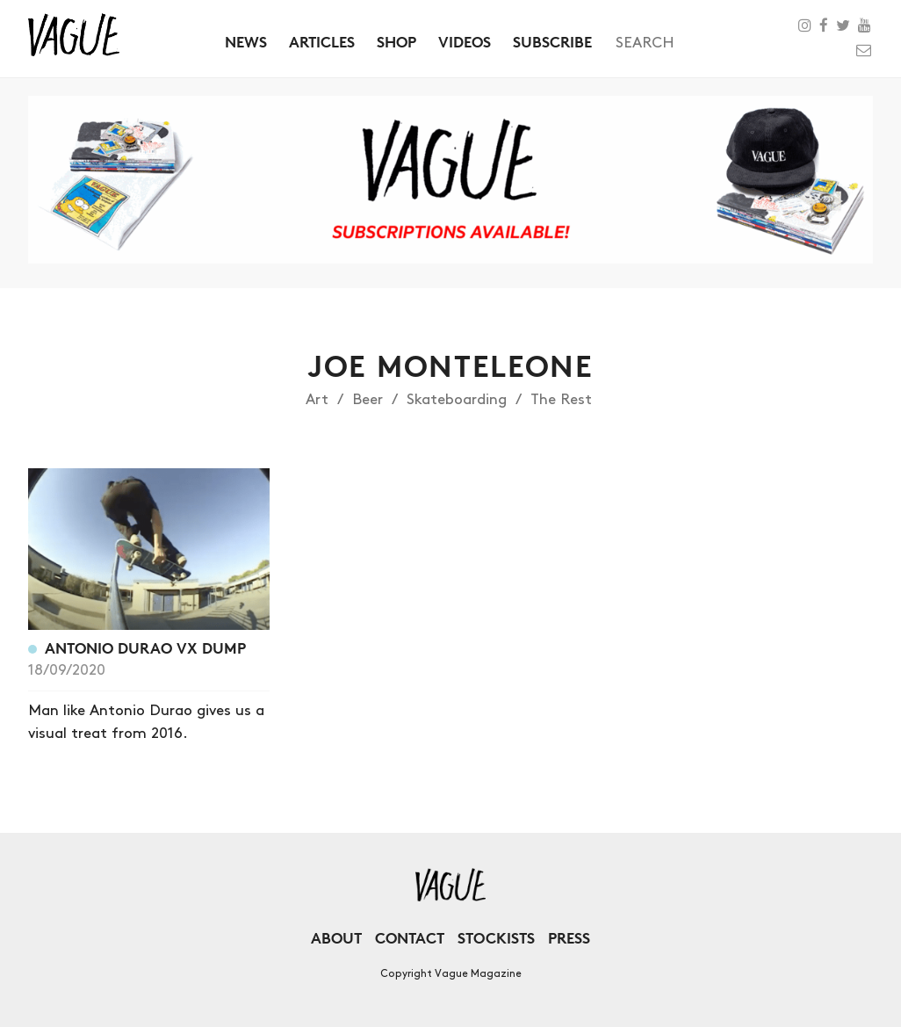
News (246, 42)
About (336, 938)
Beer (367, 400)
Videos (464, 42)
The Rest (561, 400)
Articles (322, 42)
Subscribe (552, 42)
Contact (409, 938)
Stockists (496, 938)
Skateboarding (457, 400)
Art (317, 400)
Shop (396, 42)
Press (569, 938)
